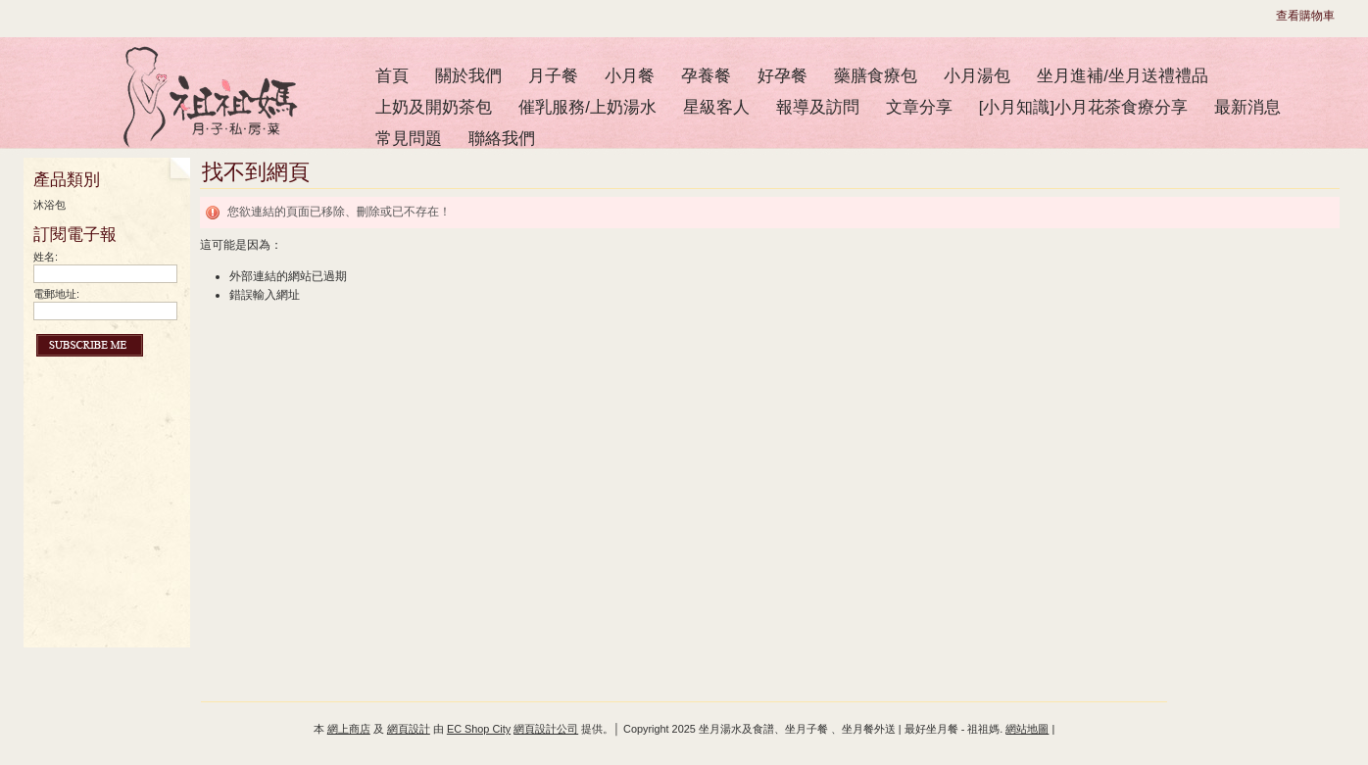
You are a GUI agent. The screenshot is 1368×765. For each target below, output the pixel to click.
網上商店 (348, 729)
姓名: (45, 257)
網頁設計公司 (545, 729)
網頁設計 (408, 729)
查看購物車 (1305, 16)
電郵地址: (56, 294)
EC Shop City (479, 729)
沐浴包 (49, 205)
